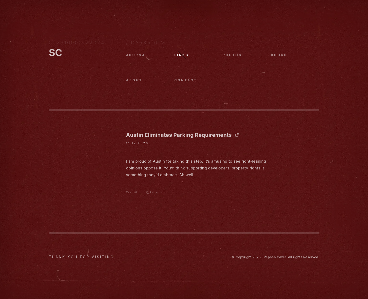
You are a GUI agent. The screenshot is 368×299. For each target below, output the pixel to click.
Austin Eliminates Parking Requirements (182, 135)
